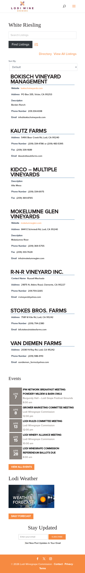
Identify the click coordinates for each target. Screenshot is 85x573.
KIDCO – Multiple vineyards (33, 172)
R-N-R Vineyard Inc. (36, 272)
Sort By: (12, 61)
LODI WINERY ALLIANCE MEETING (42, 434)
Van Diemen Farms (36, 343)
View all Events (21, 467)
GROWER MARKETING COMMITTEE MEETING (48, 407)
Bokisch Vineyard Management (35, 79)
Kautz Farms (28, 131)
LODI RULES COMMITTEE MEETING (42, 421)
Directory (45, 54)
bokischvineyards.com (32, 88)
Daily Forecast (21, 516)
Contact (58, 564)
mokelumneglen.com (31, 223)
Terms (42, 568)
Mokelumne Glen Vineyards (34, 214)
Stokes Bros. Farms (38, 311)
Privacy (69, 564)
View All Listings (65, 54)
